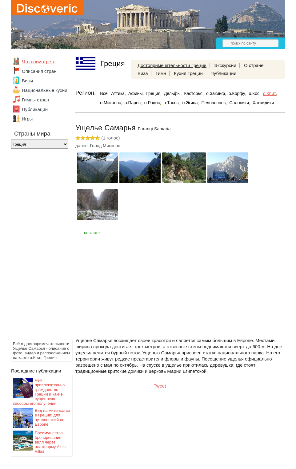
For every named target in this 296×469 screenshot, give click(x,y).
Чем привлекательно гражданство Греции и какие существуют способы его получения (39, 392)
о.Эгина (190, 102)
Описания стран (39, 71)
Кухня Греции (188, 73)
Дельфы (172, 93)
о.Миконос (110, 102)
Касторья (193, 93)
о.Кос (254, 93)
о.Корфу (237, 93)
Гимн (161, 73)
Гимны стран (35, 99)
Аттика (118, 93)
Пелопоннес (213, 102)
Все (103, 93)
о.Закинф (215, 93)
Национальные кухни (44, 90)
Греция (153, 93)
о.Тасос (170, 102)
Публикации (35, 109)
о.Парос (133, 102)
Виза (143, 73)
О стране (254, 65)
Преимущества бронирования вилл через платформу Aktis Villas (50, 442)
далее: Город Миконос (97, 145)
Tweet (160, 385)
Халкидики (263, 102)
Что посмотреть (38, 61)
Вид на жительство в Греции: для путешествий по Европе (52, 417)
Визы (27, 80)
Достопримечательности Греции (172, 65)
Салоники (239, 102)
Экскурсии (225, 65)
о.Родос (152, 102)
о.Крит (269, 93)
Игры (27, 118)
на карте (92, 233)
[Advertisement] (35, 246)
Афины (135, 93)
